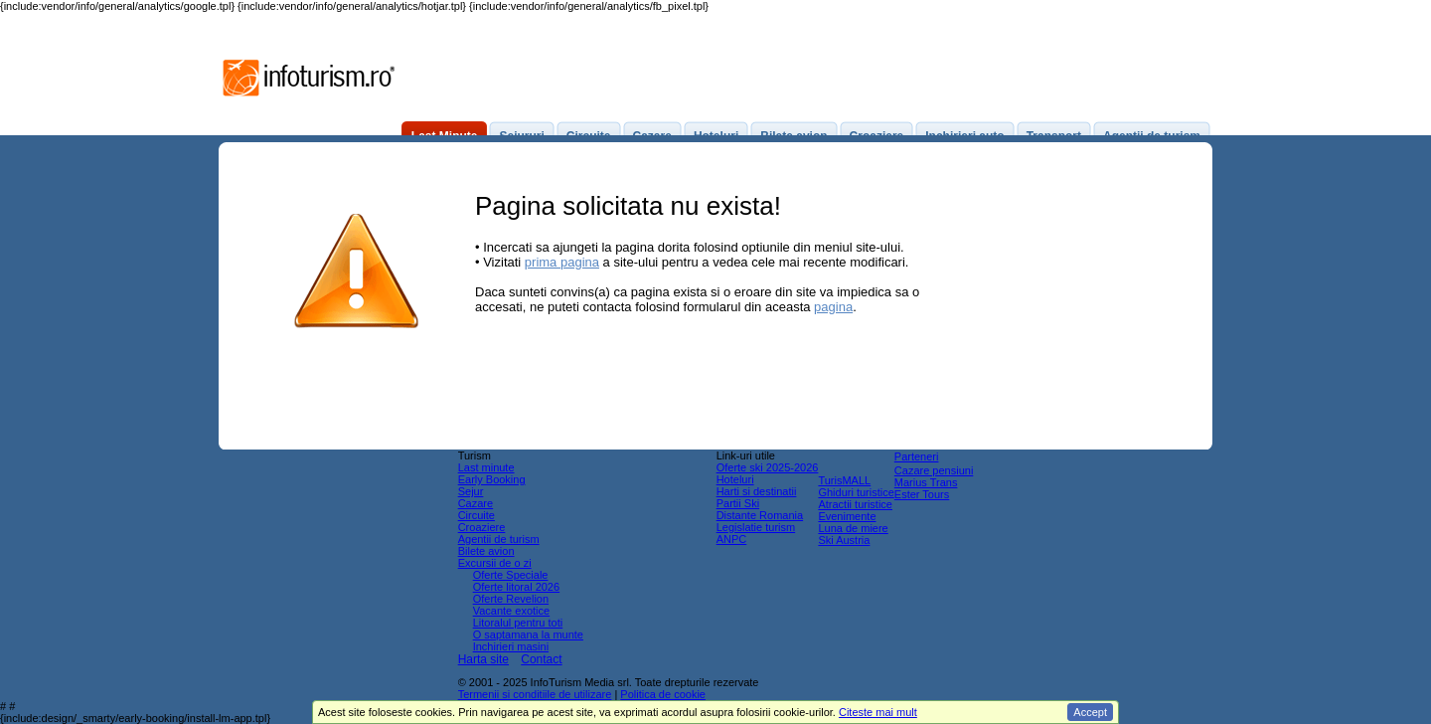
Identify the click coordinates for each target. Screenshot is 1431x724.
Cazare (475, 503)
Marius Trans (926, 482)
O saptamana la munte (528, 634)
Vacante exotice (511, 611)
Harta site (483, 659)
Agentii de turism (499, 539)
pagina (833, 306)
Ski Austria (844, 540)
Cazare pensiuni (934, 470)
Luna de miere (852, 528)
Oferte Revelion (511, 599)
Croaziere (482, 527)
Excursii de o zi (495, 563)
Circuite (476, 515)
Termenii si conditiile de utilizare (535, 694)
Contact (541, 659)
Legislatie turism (755, 527)
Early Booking (492, 479)
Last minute (486, 467)
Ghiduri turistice (855, 492)
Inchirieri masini (511, 646)
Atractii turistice (855, 504)
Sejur (471, 491)
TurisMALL (844, 480)
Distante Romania (759, 515)
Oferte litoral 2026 (516, 587)
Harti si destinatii (756, 491)
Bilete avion (486, 551)
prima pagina (562, 262)
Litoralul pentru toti (518, 623)
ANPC (731, 539)
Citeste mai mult (878, 712)
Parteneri (916, 456)
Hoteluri (735, 479)
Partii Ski (737, 503)
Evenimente (846, 516)
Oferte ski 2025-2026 (767, 467)
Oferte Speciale (511, 575)
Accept (1090, 712)
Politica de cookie (663, 694)
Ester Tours (921, 494)
